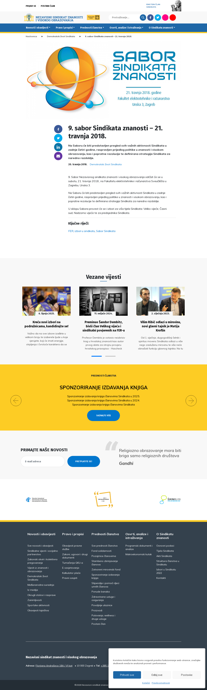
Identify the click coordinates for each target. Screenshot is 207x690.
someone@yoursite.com (58, 156)
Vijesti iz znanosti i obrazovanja (38, 569)
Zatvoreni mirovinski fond (106, 569)
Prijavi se (31, 6)
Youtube (173, 17)
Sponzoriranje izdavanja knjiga (104, 387)
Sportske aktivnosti (38, 605)
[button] (96, 356)
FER (70, 231)
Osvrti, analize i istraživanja (125, 27)
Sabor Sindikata (105, 231)
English (180, 17)
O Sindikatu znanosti (161, 27)
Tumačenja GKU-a (72, 562)
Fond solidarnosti (101, 550)
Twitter (158, 17)
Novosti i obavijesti (37, 27)
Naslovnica (31, 36)
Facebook (150, 17)
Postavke (186, 675)
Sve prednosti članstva (104, 545)
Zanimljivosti (34, 600)
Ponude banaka (101, 591)
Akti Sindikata (164, 556)
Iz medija (32, 589)
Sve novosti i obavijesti (40, 545)
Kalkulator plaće (71, 573)
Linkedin (58, 147)
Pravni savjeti (69, 578)
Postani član (48, 6)
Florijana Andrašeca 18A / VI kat (54, 665)
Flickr (165, 17)
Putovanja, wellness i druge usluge (103, 617)
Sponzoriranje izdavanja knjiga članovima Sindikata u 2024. (103, 400)
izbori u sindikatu (85, 231)
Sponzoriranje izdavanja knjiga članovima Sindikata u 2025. (103, 396)
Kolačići (146, 683)
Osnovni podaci (165, 545)
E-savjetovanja (70, 567)
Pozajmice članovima (104, 556)
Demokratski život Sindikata (61, 36)
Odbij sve (156, 675)
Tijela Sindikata (165, 550)
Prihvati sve (127, 675)
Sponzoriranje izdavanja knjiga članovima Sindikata (103, 404)
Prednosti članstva (91, 27)
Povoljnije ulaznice (102, 605)
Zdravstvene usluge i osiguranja (103, 598)
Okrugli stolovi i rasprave (41, 595)
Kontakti (161, 578)
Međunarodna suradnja (40, 584)
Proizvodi (97, 610)
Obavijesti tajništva (38, 610)
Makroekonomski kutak (138, 554)
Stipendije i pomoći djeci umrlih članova (105, 585)
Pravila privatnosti (161, 683)
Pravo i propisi (64, 27)
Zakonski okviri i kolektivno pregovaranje (42, 561)
